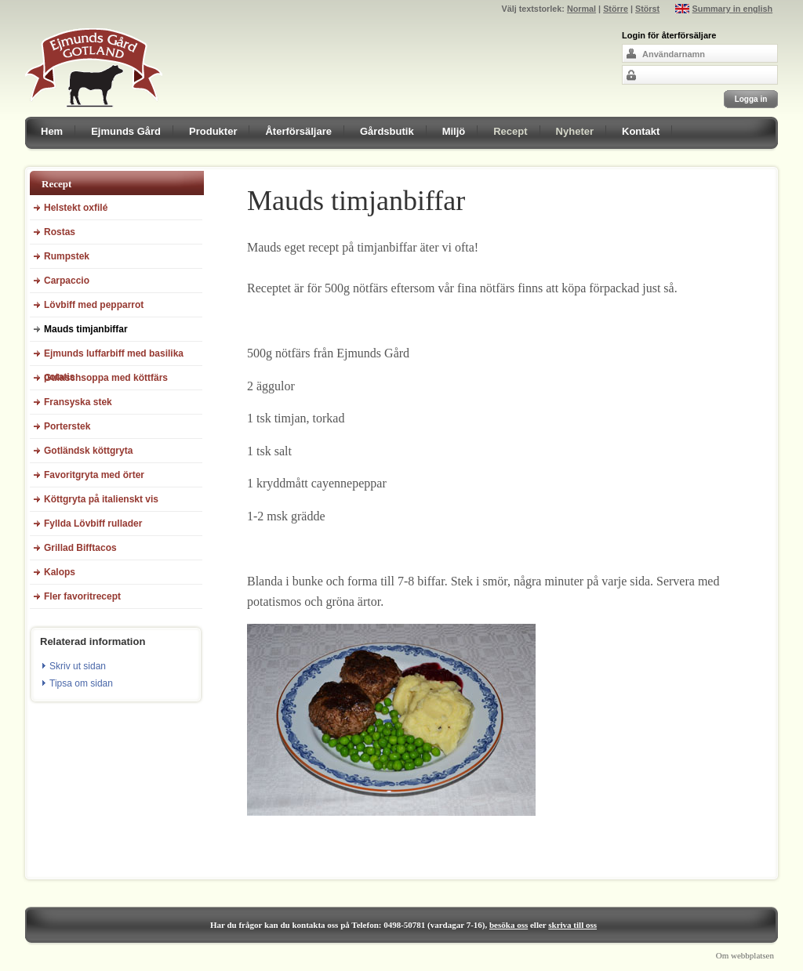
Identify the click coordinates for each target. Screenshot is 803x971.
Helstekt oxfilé (75, 207)
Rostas (59, 231)
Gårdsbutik (387, 131)
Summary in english (732, 8)
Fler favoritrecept (82, 596)
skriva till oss (572, 924)
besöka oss (508, 924)
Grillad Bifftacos (80, 547)
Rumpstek (66, 256)
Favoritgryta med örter (94, 474)
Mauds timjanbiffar (86, 329)
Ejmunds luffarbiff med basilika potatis (113, 357)
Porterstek (67, 426)
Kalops (59, 572)
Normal (581, 8)
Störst (647, 8)
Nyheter (575, 131)
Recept (510, 131)
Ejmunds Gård (126, 131)
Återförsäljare (298, 131)
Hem (52, 131)
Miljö (454, 131)
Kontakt (640, 131)
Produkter (213, 131)
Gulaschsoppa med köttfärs (106, 377)
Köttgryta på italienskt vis (101, 499)
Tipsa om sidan (81, 683)
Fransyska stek (78, 402)
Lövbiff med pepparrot (94, 304)
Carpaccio (66, 280)
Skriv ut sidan (77, 666)
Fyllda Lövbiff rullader (93, 523)
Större (615, 8)
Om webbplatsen (745, 955)
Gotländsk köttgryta (88, 450)
